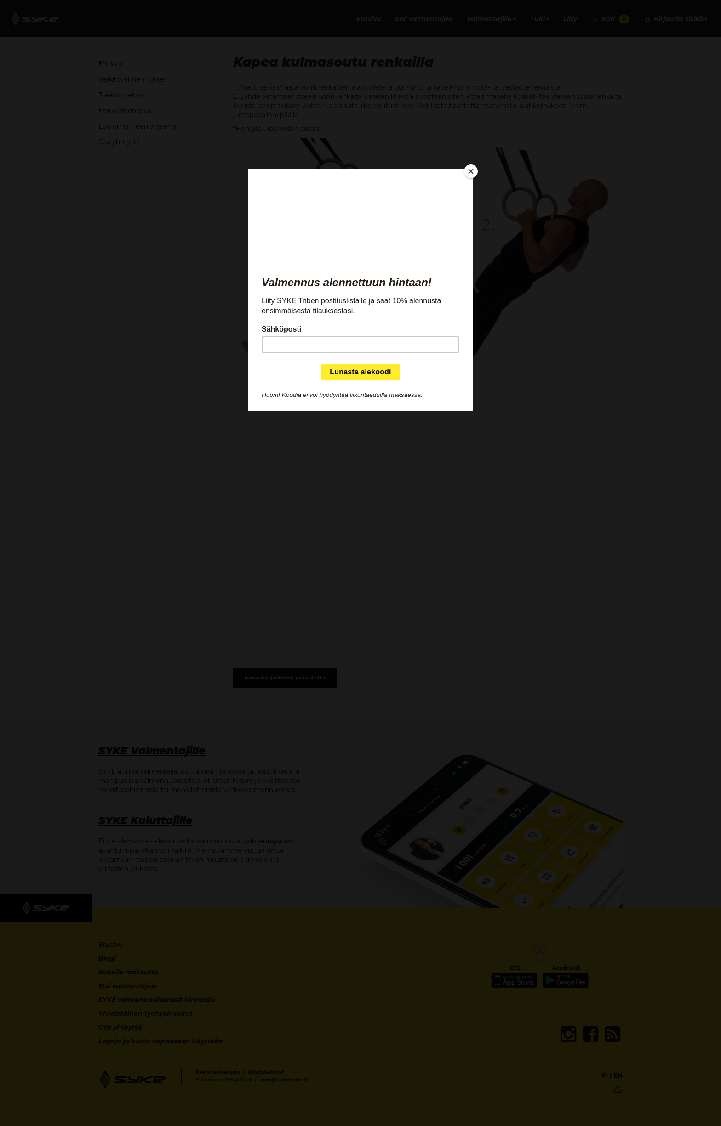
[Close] (471, 171)
